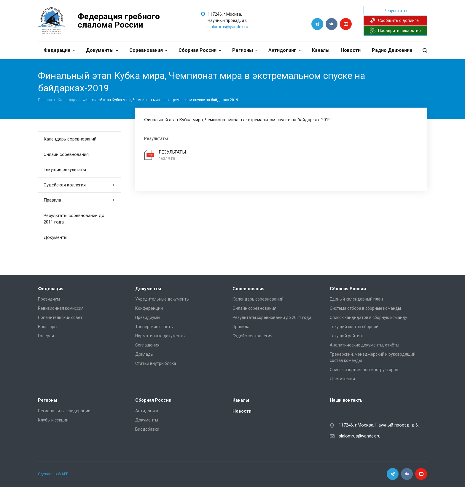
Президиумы (147, 317)
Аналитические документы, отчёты (364, 345)
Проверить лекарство (395, 30)
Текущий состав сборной (354, 326)
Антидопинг (284, 50)
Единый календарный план (356, 299)
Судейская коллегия (79, 185)
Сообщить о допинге (394, 20)
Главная (45, 100)
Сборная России (200, 50)
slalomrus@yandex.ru (228, 26)
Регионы (244, 50)
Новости (351, 50)
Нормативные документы (160, 335)
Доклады (144, 354)
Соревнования (148, 50)
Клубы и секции (53, 420)
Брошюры (47, 326)
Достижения (342, 378)
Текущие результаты (65, 169)
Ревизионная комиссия (61, 308)
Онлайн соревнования (66, 154)
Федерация (59, 50)
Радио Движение (392, 50)
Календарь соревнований (70, 139)
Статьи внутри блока (155, 363)
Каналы (320, 50)
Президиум (49, 299)
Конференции (149, 308)
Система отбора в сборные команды (365, 308)
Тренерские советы (154, 326)
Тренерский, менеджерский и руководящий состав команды (372, 357)
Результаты (395, 10)
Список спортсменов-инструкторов (364, 369)
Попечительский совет (60, 317)
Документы (102, 50)
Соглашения (147, 345)
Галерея (46, 335)
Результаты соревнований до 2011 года (74, 219)
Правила (79, 200)
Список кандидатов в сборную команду (368, 317)
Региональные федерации (64, 410)
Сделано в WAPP (53, 474)
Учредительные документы (162, 299)
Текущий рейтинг (347, 335)
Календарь (67, 100)
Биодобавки (147, 429)
